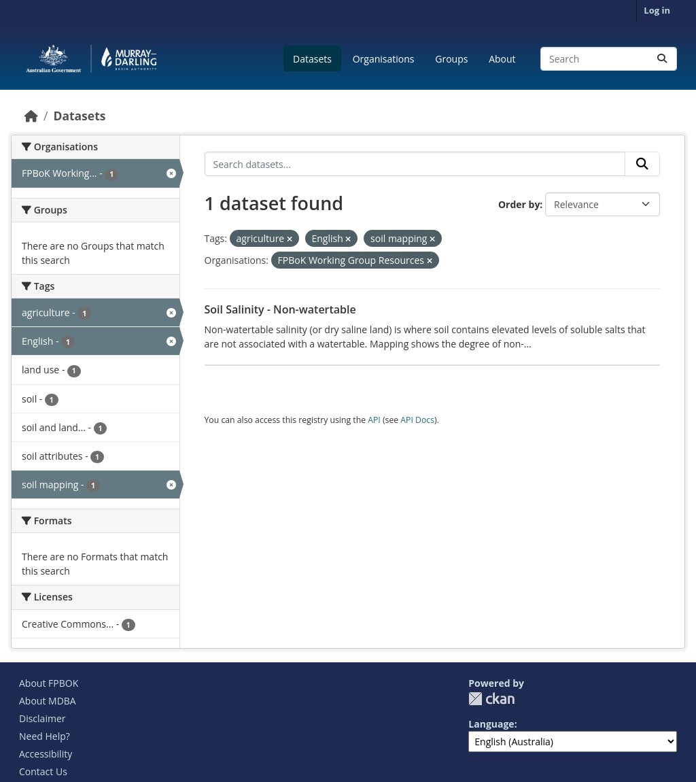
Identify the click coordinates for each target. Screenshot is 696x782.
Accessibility (45, 753)
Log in (657, 10)
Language (491, 723)
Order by (519, 204)
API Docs (417, 420)
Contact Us (43, 771)
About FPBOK (48, 683)
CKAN (491, 699)
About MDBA (47, 700)
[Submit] (662, 59)
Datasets (312, 58)
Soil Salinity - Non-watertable (280, 309)
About (502, 58)
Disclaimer (42, 718)
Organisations (384, 58)
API (374, 420)
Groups (451, 58)
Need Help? (44, 736)
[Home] (31, 115)
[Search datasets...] (608, 59)
